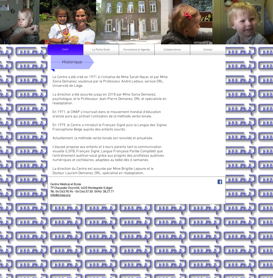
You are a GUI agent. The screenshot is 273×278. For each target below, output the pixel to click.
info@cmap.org (60, 195)
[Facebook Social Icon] (220, 182)
